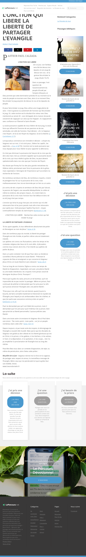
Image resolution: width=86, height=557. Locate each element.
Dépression (33, 526)
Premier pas (42, 5)
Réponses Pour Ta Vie (30, 5)
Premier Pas (58, 527)
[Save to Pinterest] (28, 50)
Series (56, 523)
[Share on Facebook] (8, 50)
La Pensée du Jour (59, 8)
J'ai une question (70, 243)
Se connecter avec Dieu (33, 513)
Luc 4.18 (16, 146)
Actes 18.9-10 (28, 324)
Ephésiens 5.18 (39, 211)
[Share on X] (18, 50)
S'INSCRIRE (43, 480)
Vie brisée (33, 532)
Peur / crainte (42, 528)
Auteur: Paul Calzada (10, 44)
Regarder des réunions (44, 8)
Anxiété (32, 523)
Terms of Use (7, 544)
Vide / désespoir (43, 519)
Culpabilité (43, 523)
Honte (32, 536)
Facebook (74, 511)
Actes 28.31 (42, 262)
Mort (41, 511)
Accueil (57, 511)
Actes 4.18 (31, 229)
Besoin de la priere (69, 400)
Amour (42, 532)
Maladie (42, 514)
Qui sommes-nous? (30, 8)
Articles (60, 5)
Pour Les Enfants (29, 11)
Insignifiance (34, 520)
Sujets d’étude (51, 5)
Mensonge (33, 529)
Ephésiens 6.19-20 (9, 302)
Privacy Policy (7, 541)
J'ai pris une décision (70, 203)
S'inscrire (70, 71)
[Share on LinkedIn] (37, 50)
